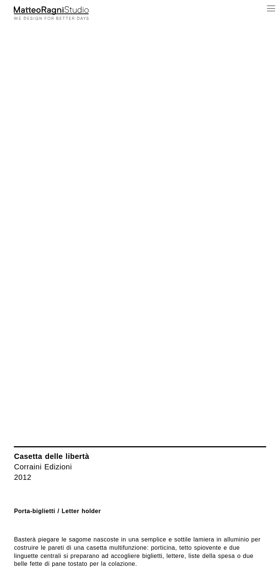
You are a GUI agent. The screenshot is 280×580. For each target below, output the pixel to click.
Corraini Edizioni (43, 467)
